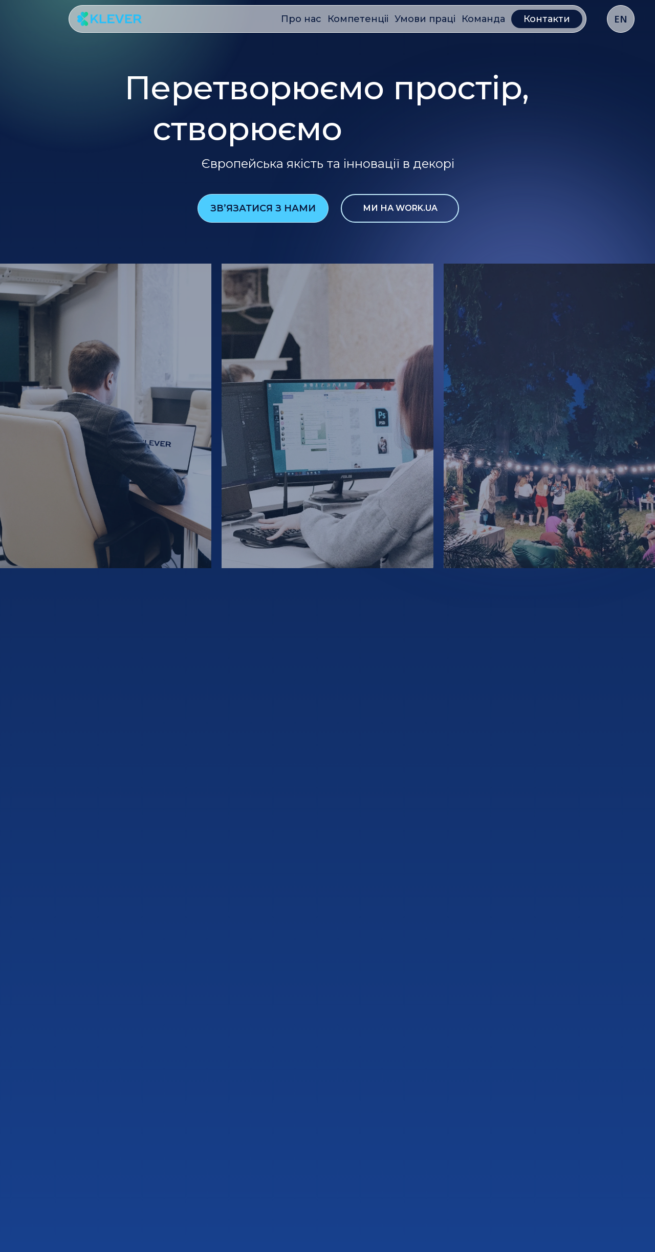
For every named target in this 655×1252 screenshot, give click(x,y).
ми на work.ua (399, 208)
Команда (483, 19)
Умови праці (425, 19)
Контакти (546, 19)
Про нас (301, 19)
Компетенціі (358, 19)
